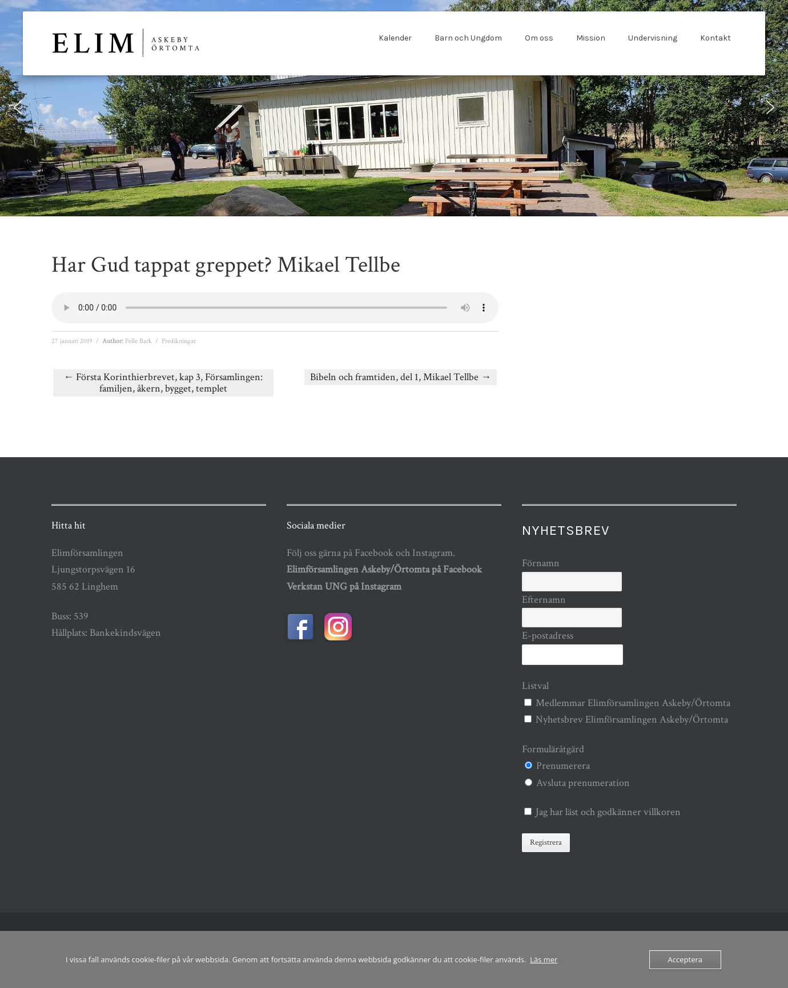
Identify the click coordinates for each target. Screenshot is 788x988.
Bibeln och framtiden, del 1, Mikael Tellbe (400, 377)
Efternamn (544, 599)
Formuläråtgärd (553, 749)
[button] (18, 107)
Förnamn (541, 563)
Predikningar (179, 341)
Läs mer (543, 959)
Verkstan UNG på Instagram (344, 586)
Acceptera (685, 959)
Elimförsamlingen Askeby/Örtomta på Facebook (384, 569)
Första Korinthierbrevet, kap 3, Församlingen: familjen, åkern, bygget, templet (163, 382)
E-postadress (547, 635)
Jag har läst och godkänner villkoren (608, 811)
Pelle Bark (138, 341)
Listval (535, 685)
